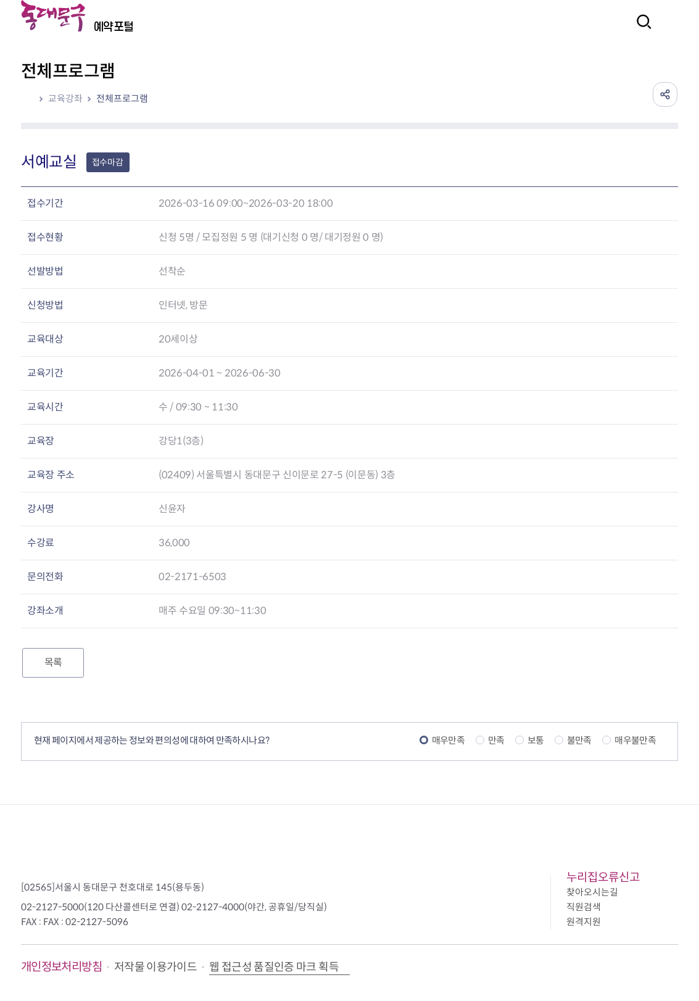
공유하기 (665, 94)
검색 (640, 29)
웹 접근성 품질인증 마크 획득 (274, 967)
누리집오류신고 (603, 877)
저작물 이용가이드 (155, 967)
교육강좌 (65, 98)
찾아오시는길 (592, 892)
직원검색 (583, 907)
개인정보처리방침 (61, 967)
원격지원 (583, 922)
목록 (53, 662)
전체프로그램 (122, 98)
